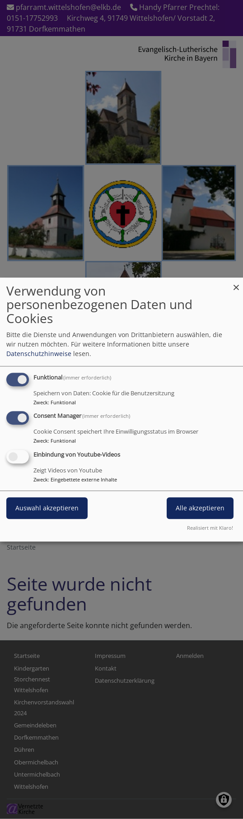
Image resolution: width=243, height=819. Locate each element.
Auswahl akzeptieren (47, 508)
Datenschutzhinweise (38, 353)
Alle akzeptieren (200, 508)
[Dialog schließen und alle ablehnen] (236, 283)
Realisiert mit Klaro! (210, 527)
